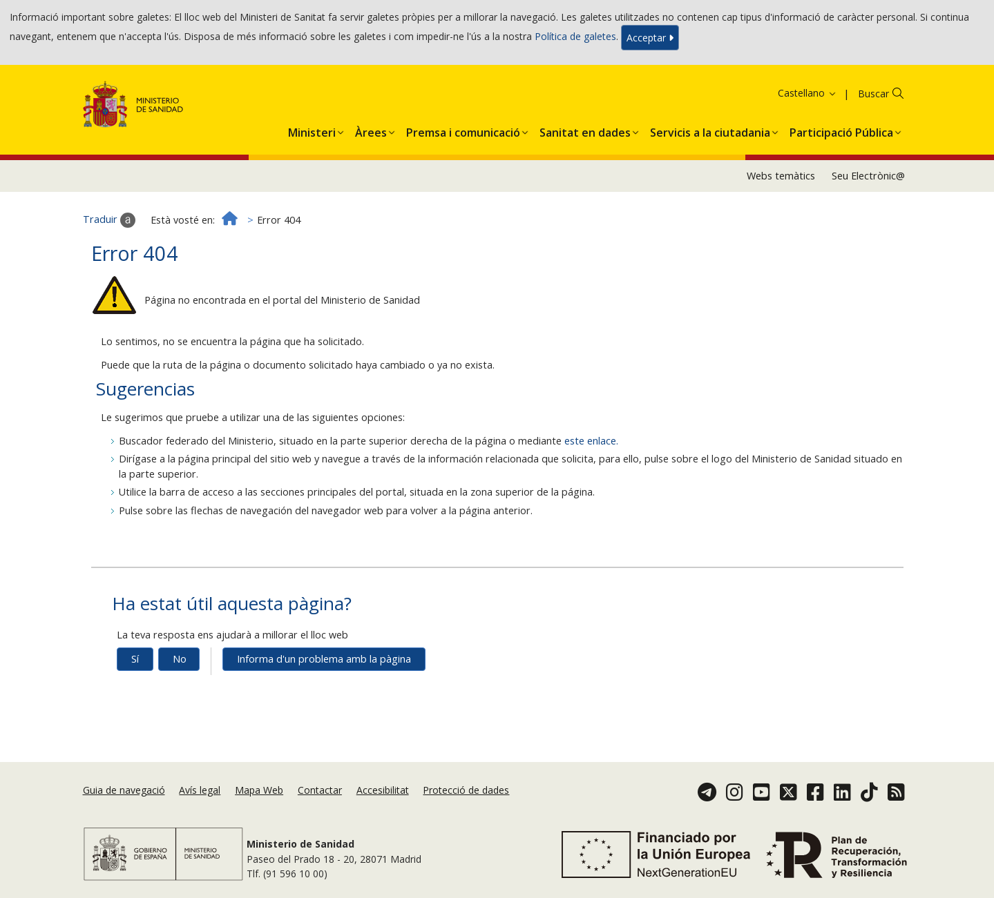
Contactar (320, 790)
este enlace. (591, 440)
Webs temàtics (781, 175)
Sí (135, 658)
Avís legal (199, 790)
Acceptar (650, 37)
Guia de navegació (124, 790)
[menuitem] (311, 130)
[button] (311, 130)
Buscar (873, 93)
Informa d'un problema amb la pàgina (324, 658)
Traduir (109, 220)
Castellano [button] (807, 92)
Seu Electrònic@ (868, 175)
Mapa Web (259, 790)
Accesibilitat (382, 790)
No (180, 658)
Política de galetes (575, 36)
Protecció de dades (466, 790)
